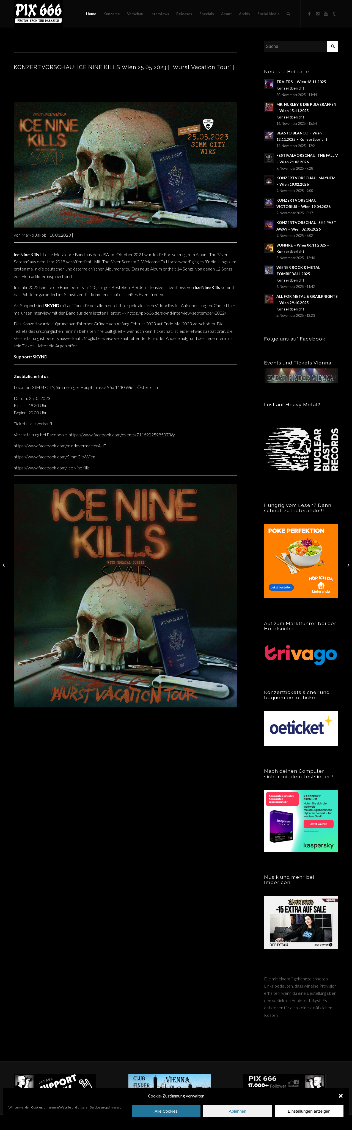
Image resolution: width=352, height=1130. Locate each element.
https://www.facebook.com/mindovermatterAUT (60, 445)
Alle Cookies (166, 1111)
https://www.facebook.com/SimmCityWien (54, 456)
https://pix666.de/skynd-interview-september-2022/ (176, 312)
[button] (340, 1096)
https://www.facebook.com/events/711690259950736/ (122, 434)
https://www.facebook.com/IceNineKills (52, 467)
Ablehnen (237, 1111)
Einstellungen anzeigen (309, 1111)
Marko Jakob (33, 234)
